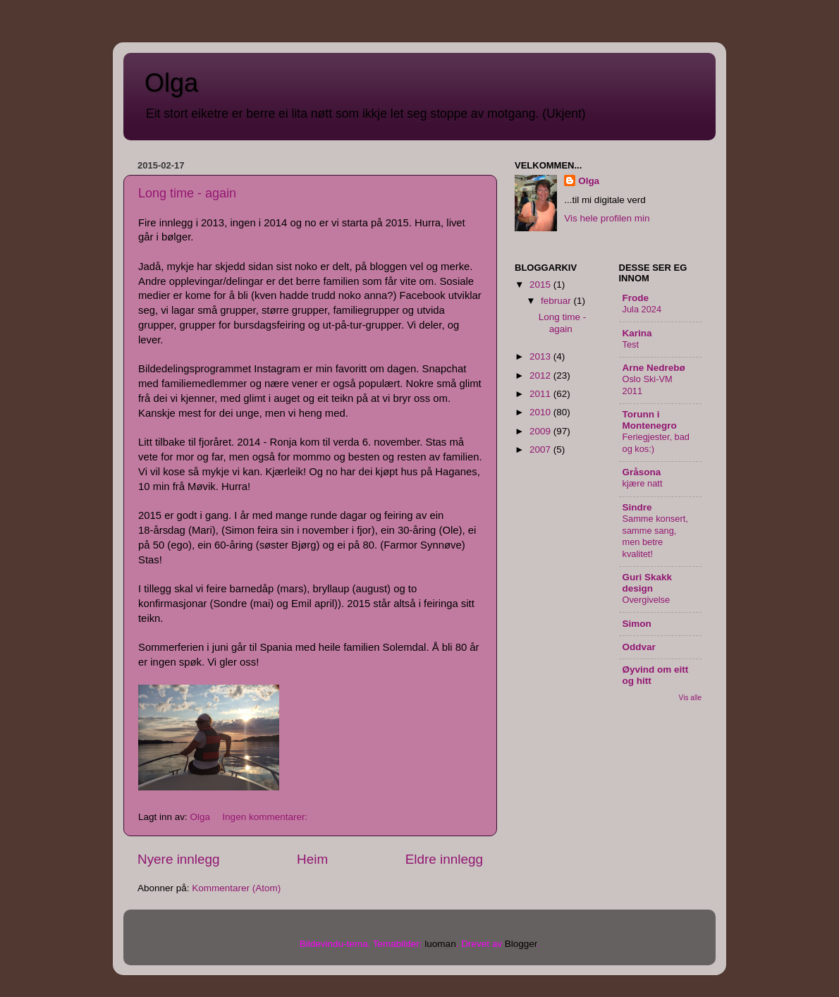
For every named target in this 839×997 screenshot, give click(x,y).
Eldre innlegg (444, 859)
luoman (439, 943)
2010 (541, 412)
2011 (541, 394)
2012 (541, 375)
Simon (637, 623)
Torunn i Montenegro (650, 420)
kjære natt (643, 483)
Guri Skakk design (648, 583)
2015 (541, 284)
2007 (541, 449)
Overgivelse (646, 599)
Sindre (637, 507)
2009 (541, 431)
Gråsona (642, 472)
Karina (637, 333)
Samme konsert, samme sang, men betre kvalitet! (655, 536)
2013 (541, 356)
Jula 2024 (642, 309)
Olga (171, 82)
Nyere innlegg (178, 859)
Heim (312, 859)
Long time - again (187, 193)
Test (631, 344)
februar (557, 300)
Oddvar (639, 647)
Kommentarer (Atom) (236, 888)
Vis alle (690, 698)
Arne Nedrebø (654, 367)
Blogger (521, 943)
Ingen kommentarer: (266, 817)
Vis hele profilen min (606, 218)
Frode (636, 298)
